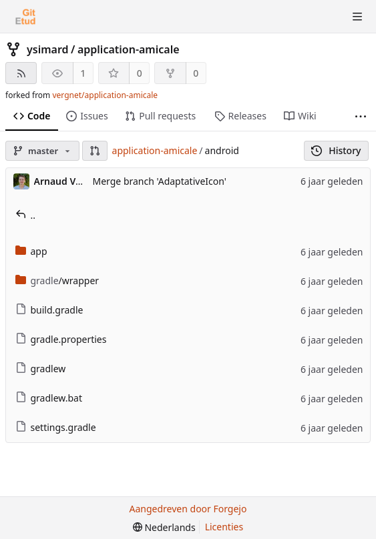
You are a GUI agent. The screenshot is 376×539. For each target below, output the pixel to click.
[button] (95, 151)
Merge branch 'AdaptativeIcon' (159, 181)
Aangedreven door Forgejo (188, 508)
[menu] (164, 527)
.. (25, 215)
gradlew (40, 368)
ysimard (48, 49)
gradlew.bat (49, 398)
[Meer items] (361, 116)
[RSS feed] (21, 73)
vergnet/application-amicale (105, 95)
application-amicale (128, 49)
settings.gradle (55, 427)
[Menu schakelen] (357, 17)
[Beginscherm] (25, 17)
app (31, 251)
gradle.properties (61, 339)
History (336, 150)
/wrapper (57, 280)
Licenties (224, 526)
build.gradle (49, 310)
